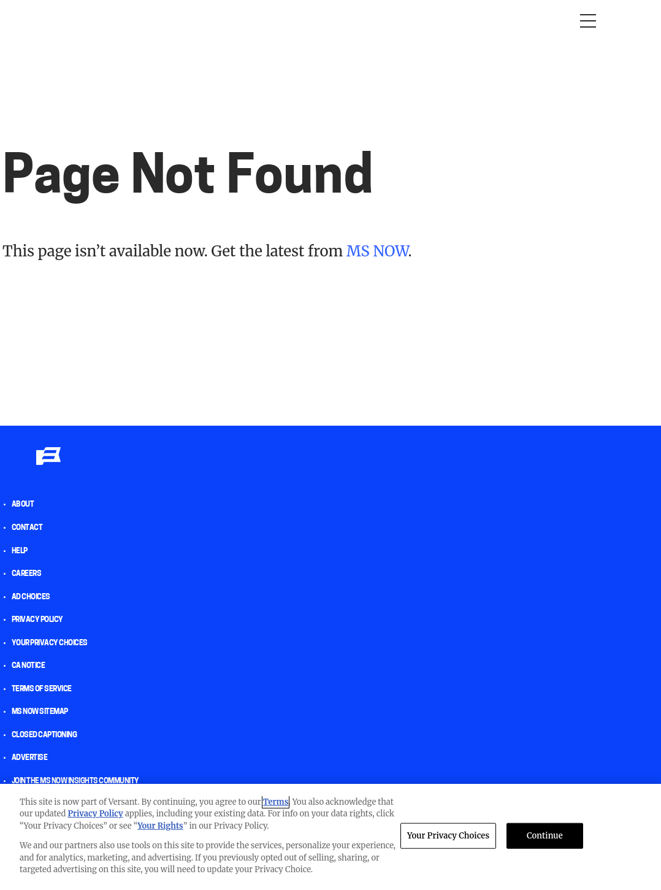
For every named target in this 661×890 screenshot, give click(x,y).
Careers (27, 574)
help (20, 551)
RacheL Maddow (203, 20)
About (23, 504)
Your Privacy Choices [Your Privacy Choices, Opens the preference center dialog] (448, 836)
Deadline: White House (309, 20)
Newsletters (484, 20)
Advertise (30, 758)
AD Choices (31, 597)
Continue (545, 836)
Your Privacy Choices (50, 643)
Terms (276, 802)
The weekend (407, 20)
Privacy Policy (37, 620)
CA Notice (28, 666)
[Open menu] (588, 21)
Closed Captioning (44, 735)
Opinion (58, 20)
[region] (330, 837)
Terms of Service (42, 689)
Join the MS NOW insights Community (75, 781)
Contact (27, 528)
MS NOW (377, 251)
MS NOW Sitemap (40, 712)
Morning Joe (120, 20)
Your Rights (160, 826)
